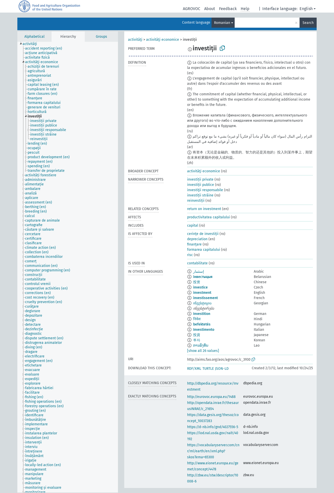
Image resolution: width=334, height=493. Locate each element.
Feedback (228, 8)
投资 (196, 282)
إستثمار (198, 271)
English (306, 8)
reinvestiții (195, 200)
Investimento (203, 329)
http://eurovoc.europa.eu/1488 (211, 397)
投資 (196, 335)
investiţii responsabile (205, 190)
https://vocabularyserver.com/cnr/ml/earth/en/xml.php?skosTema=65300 (213, 451)
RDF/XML (194, 368)
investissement (205, 298)
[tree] (67, 267)
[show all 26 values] (203, 351)
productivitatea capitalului (208, 217)
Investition (201, 314)
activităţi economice (162, 39)
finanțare (194, 244)
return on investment (204, 209)
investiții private (200, 179)
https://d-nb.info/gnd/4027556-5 (212, 427)
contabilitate (197, 263)
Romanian (222, 23)
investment (202, 293)
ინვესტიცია (202, 303)
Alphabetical (34, 36)
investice (200, 287)
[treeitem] (31, 44)
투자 (196, 340)
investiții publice (200, 185)
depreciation (197, 239)
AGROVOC (191, 8)
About (209, 8)
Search (308, 23)
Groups (101, 36)
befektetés (202, 324)
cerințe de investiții (203, 234)
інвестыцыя (203, 277)
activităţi (135, 39)
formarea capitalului (203, 250)
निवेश (197, 319)
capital (192, 225)
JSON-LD (222, 368)
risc (190, 255)
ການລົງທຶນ (200, 345)
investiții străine (200, 195)
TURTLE (208, 368)
